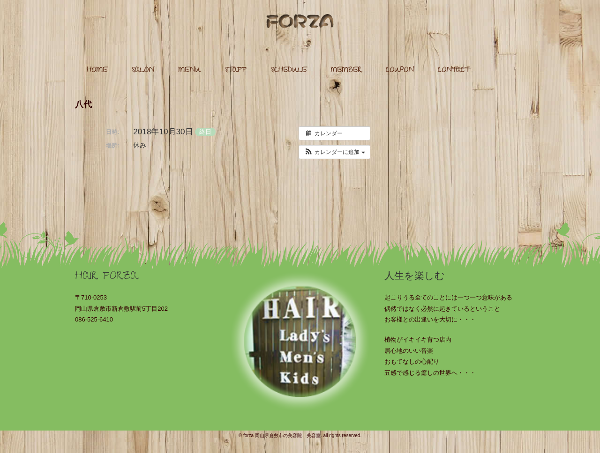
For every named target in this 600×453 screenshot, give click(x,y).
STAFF (236, 71)
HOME (96, 71)
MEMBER (345, 71)
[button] (334, 152)
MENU (189, 71)
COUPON (400, 71)
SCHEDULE (289, 71)
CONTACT (453, 71)
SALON (143, 71)
